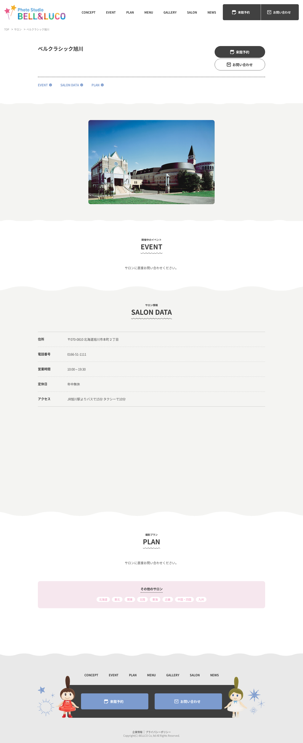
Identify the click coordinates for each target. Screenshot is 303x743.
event (43, 85)
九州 (201, 599)
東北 (117, 599)
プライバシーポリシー (158, 732)
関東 (130, 599)
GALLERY (170, 12)
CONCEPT (89, 12)
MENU (148, 12)
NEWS (211, 12)
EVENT (111, 12)
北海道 (103, 599)
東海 (155, 599)
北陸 (142, 599)
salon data (69, 85)
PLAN (130, 12)
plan (96, 85)
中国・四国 (184, 599)
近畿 (167, 599)
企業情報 (137, 732)
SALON (192, 12)
